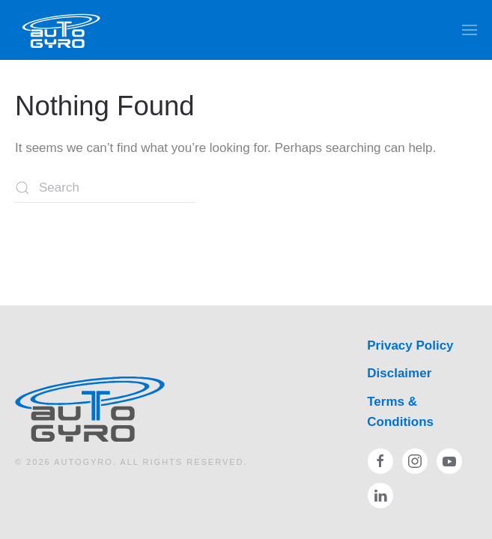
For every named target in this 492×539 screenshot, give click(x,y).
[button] (469, 30)
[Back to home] (62, 30)
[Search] (105, 188)
